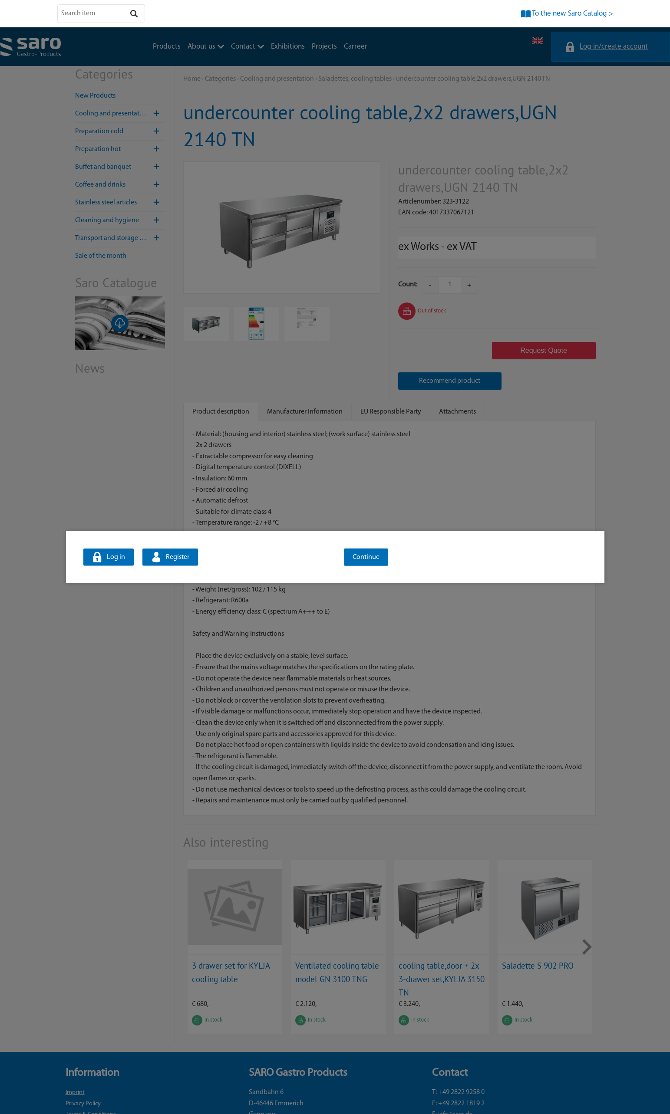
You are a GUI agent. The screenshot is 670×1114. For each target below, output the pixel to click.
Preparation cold (120, 131)
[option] (235, 916)
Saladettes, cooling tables (355, 79)
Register (177, 557)
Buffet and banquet (120, 167)
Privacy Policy (83, 1073)
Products (167, 46)
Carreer (355, 46)
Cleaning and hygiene (120, 220)
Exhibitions (288, 46)
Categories (220, 79)
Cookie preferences (90, 1095)
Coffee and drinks (120, 185)
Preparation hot (120, 149)
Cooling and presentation (120, 113)
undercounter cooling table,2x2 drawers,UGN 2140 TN (473, 79)
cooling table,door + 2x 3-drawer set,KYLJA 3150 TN (442, 948)
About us (206, 46)
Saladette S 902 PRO (538, 935)
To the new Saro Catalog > (572, 13)
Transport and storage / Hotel (120, 238)
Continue (366, 557)
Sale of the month (100, 256)
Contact (247, 46)
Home (192, 79)
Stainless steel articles (120, 202)
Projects (324, 46)
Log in (116, 557)
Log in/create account (614, 46)
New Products (95, 95)
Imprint (75, 1062)
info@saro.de (455, 1084)
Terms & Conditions (91, 1084)
